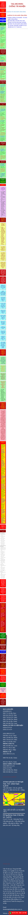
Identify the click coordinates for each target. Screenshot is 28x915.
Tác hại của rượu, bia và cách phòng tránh (2, 71)
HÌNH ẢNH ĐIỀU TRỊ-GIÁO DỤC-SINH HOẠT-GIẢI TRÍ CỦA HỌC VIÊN (3, 52)
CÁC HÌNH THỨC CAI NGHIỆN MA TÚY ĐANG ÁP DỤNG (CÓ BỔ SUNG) (2, 175)
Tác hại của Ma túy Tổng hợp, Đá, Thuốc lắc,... (2, 118)
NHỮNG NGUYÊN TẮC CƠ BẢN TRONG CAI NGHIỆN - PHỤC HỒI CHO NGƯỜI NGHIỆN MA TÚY (3, 280)
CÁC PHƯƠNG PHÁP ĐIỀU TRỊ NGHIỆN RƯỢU (3, 64)
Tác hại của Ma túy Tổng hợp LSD (2, 125)
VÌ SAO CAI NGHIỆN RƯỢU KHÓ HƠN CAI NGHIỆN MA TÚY (3, 446)
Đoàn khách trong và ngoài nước (2, 35)
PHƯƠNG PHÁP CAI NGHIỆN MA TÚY (3, 143)
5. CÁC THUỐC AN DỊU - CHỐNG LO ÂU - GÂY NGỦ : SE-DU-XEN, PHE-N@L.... (3, 624)
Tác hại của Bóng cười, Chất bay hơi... (2, 130)
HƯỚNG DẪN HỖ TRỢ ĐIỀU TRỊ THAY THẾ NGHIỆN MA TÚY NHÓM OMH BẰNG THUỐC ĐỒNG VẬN (3, 376)
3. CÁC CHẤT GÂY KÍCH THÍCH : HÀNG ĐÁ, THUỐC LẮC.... (3, 615)
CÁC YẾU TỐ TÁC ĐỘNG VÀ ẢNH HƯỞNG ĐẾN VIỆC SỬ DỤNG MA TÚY (3, 481)
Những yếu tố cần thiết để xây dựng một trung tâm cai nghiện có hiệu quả (2, 157)
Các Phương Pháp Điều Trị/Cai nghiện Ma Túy (2, 150)
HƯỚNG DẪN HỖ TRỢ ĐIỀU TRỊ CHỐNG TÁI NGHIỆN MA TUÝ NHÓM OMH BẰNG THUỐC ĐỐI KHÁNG (3, 369)
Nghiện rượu (2, 69)
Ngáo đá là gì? (2, 116)
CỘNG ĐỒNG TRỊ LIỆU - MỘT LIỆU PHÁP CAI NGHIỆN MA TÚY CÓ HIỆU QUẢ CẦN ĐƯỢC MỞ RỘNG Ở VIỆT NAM (3, 471)
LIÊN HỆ (3, 18)
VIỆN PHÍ (3, 21)
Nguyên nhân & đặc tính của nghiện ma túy (2, 97)
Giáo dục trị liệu (2, 59)
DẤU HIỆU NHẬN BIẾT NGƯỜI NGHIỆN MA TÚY (3, 82)
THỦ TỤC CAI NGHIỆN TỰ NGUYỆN (3, 10)
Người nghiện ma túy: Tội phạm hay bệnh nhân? (2, 164)
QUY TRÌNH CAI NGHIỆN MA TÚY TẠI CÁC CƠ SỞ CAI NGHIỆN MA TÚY (2, 170)
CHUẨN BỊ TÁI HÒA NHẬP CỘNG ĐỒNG (16, 11)
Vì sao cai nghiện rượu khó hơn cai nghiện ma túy (2, 67)
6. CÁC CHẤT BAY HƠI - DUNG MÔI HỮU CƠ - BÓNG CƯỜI (3, 629)
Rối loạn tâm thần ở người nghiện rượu (2, 74)
